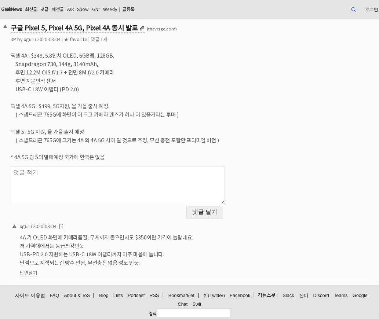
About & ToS (77, 295)
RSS (154, 295)
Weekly (110, 9)
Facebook (240, 295)
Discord (321, 295)
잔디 (304, 295)
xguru (30, 39)
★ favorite (75, 39)
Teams (341, 295)
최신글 (31, 9)
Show (83, 9)
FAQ (54, 295)
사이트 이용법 (30, 295)
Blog (104, 295)
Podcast (136, 295)
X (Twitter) (214, 295)
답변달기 (28, 272)
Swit (196, 304)
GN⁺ (96, 9)
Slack (288, 295)
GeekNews (11, 9)
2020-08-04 (45, 226)
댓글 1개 (99, 39)
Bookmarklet (181, 295)
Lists (118, 295)
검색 (152, 313)
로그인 (372, 9)
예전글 (58, 9)
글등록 (129, 9)
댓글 (44, 9)
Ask (70, 9)
